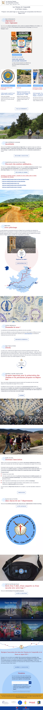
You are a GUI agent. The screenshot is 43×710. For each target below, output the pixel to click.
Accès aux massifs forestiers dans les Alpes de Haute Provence (15, 179)
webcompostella (21, 706)
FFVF (39, 702)
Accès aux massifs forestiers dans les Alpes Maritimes (13, 181)
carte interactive (28, 333)
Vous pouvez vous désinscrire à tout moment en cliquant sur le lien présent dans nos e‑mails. (21, 691)
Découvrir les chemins (22, 172)
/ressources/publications (21, 363)
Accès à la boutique (21, 593)
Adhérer (21, 395)
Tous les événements (21, 108)
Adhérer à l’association (21, 667)
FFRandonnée (32, 702)
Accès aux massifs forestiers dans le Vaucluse (12, 187)
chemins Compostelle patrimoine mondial (5, 702)
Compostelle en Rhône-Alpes (20, 702)
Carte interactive (21, 263)
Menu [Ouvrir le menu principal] (17, 708)
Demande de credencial (21, 339)
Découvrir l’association (21, 155)
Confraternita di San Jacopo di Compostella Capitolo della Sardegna (25, 702)
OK (30, 682)
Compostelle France (13, 702)
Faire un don (21, 492)
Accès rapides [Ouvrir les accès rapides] (26, 709)
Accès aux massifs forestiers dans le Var (10, 183)
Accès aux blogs (21, 506)
